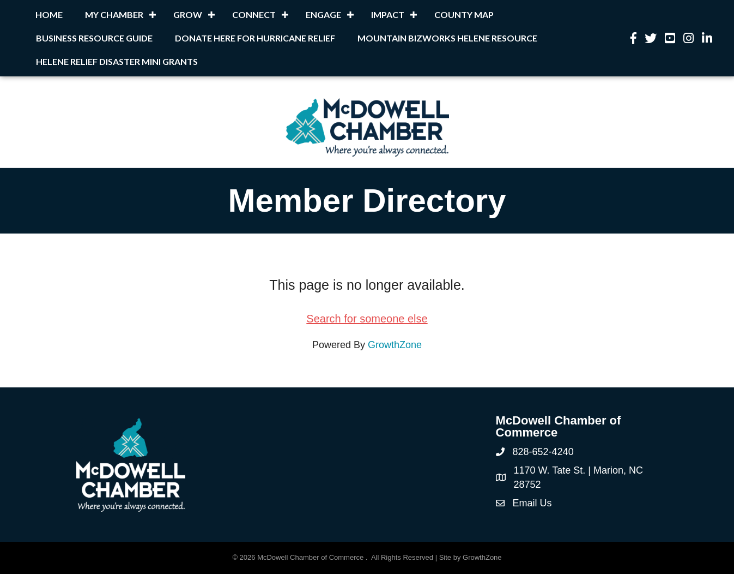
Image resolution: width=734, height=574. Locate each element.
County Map (464, 14)
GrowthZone (395, 344)
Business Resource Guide (94, 38)
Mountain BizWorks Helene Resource (447, 38)
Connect (254, 14)
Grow (187, 14)
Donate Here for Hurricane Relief (255, 38)
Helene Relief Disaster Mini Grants (117, 61)
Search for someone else (366, 319)
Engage (323, 14)
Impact (387, 14)
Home (49, 14)
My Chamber (114, 14)
